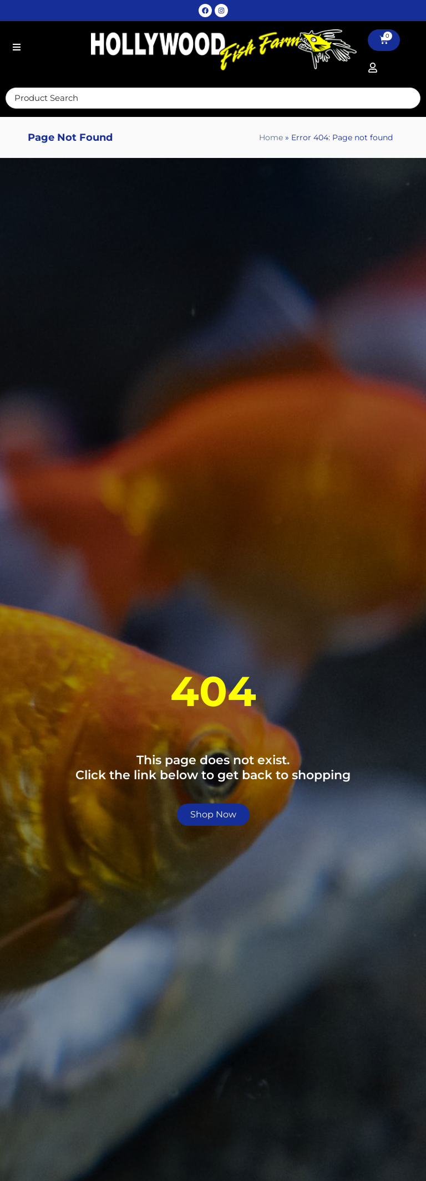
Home (271, 139)
